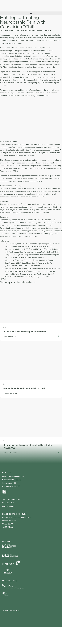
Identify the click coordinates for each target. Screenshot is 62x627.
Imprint (5, 611)
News (4, 327)
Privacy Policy (15, 611)
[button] (31, 13)
